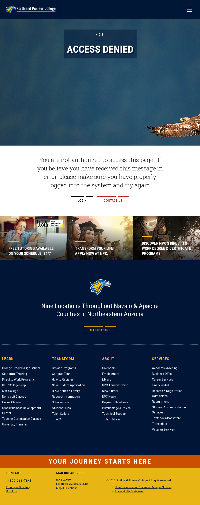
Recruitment (160, 401)
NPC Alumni (110, 391)
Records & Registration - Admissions (168, 393)
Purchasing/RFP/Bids (116, 408)
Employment (110, 373)
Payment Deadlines (115, 402)
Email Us (11, 491)
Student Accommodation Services (169, 410)
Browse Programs (64, 368)
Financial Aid (160, 385)
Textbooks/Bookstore (166, 418)
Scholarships (60, 402)
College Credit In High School (21, 368)
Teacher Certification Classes (21, 418)
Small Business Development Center (21, 410)
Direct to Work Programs (18, 379)
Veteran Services (163, 429)
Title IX (56, 419)
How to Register (62, 379)
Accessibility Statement (129, 491)
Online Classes (12, 402)
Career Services (162, 379)
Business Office (162, 373)
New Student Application (68, 385)
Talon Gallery (60, 413)
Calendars (109, 368)
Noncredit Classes (14, 396)
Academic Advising (165, 368)
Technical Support (114, 413)
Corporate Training (14, 373)
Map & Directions (66, 488)
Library (106, 379)
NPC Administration (115, 385)
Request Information (66, 396)
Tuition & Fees (111, 419)
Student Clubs (61, 408)
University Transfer (14, 424)
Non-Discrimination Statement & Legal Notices (143, 487)
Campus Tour (61, 373)
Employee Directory (18, 487)
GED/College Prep (14, 385)
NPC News (109, 396)
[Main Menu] (189, 9)
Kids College (10, 391)
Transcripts (159, 423)
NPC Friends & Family (66, 391)
